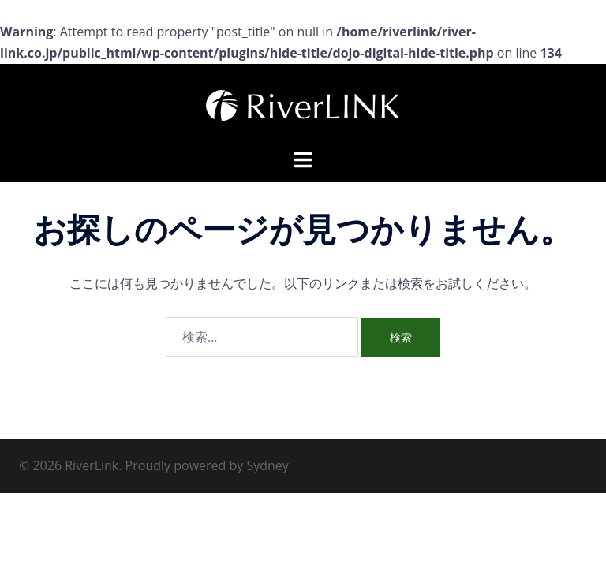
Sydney (267, 465)
